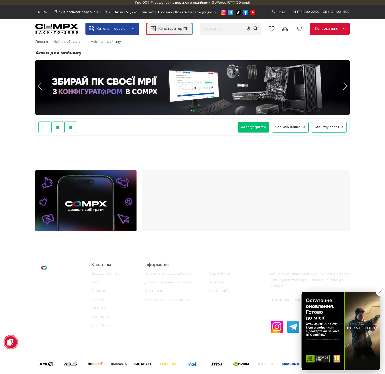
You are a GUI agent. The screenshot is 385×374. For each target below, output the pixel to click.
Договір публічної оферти (167, 282)
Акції (118, 12)
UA (37, 12)
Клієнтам (101, 264)
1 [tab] (191, 110)
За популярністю (253, 127)
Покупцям (203, 12)
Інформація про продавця (167, 299)
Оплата (98, 291)
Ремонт (147, 12)
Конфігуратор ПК (169, 28)
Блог (95, 282)
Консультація (330, 29)
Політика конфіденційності (168, 274)
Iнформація (156, 264)
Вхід (278, 12)
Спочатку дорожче (329, 127)
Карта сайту (220, 291)
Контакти (183, 12)
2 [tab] (193, 110)
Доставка (100, 325)
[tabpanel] (192, 87)
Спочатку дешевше (290, 127)
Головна (41, 42)
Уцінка (132, 12)
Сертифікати (220, 274)
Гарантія (98, 308)
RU (45, 12)
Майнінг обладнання (69, 42)
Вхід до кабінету (105, 274)
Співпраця (153, 291)
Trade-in (164, 12)
